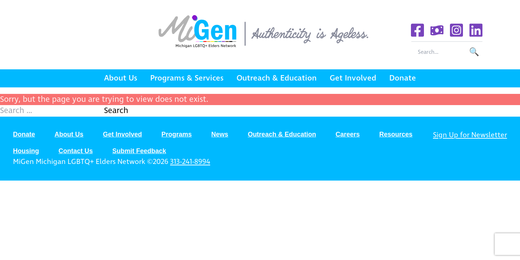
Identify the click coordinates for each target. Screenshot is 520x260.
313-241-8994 (190, 162)
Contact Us (75, 151)
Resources (395, 134)
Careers (347, 134)
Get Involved (353, 78)
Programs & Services (187, 78)
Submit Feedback (139, 151)
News (219, 134)
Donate (402, 78)
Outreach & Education (277, 78)
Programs (176, 134)
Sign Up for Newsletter (470, 135)
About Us (120, 78)
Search (116, 110)
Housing (26, 151)
